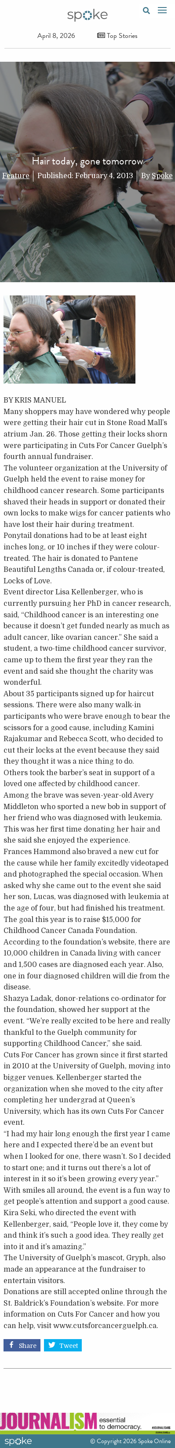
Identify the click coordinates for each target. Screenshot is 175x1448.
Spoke (162, 176)
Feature (15, 176)
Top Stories (117, 35)
